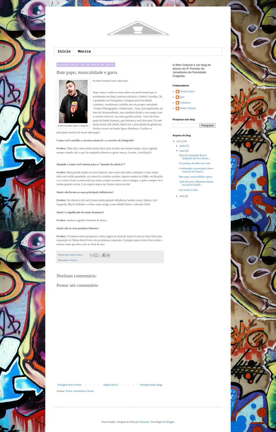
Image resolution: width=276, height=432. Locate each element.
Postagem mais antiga (151, 384)
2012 (179, 141)
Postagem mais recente (69, 384)
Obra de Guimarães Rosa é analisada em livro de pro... (194, 157)
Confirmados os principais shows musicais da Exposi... (196, 170)
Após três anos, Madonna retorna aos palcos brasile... (196, 183)
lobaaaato (144, 421)
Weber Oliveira (188, 108)
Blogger (170, 421)
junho (183, 145)
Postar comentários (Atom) (80, 390)
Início (64, 52)
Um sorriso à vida (188, 189)
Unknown (185, 102)
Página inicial (111, 384)
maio (182, 150)
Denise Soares (76, 254)
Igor (182, 96)
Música (84, 52)
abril (182, 196)
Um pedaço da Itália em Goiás (194, 163)
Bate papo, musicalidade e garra (195, 176)
